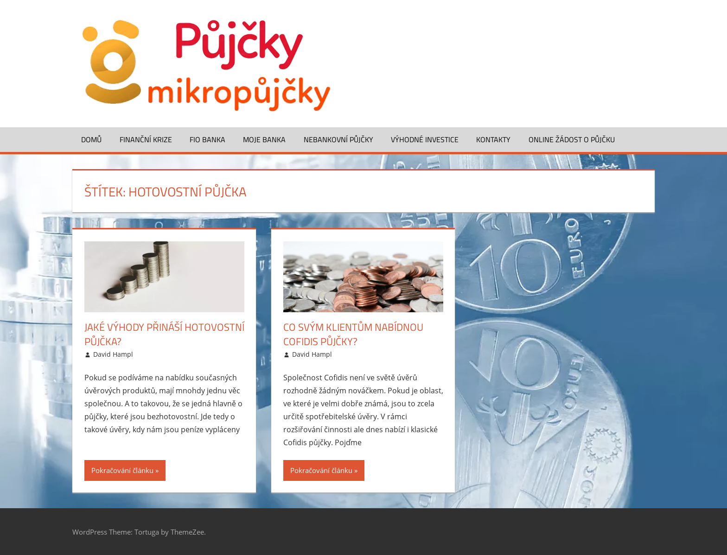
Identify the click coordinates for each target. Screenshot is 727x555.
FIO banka (207, 139)
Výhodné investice (425, 139)
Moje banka (264, 139)
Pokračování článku (122, 470)
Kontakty (493, 139)
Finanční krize (146, 139)
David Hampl (113, 354)
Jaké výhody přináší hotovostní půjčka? (164, 334)
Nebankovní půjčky (338, 139)
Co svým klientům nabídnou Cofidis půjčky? (353, 334)
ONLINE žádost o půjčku (572, 139)
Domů (91, 139)
